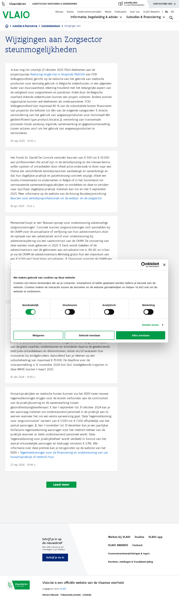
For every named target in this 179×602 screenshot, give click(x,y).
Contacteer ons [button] (162, 2)
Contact (137, 545)
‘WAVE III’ (26, 343)
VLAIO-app (155, 537)
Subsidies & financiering (143, 17)
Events (70, 11)
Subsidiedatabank (50, 25)
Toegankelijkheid (70, 594)
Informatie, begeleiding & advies (94, 17)
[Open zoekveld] (171, 17)
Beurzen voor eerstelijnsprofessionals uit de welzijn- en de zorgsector (56, 203)
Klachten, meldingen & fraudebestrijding (130, 561)
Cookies (87, 594)
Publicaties (120, 11)
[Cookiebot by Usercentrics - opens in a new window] (143, 264)
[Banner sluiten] (164, 264)
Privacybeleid (50, 594)
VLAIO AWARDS (118, 545)
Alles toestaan (141, 335)
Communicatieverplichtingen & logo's (129, 553)
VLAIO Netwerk (151, 11)
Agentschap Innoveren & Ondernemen (54, 3)
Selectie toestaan (89, 335)
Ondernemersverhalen (89, 11)
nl (166, 11)
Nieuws (59, 11)
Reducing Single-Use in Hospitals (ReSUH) (57, 74)
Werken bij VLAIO (119, 537)
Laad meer (61, 499)
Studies (139, 537)
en (172, 11)
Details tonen (150, 324)
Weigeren (38, 335)
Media (108, 11)
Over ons (135, 11)
